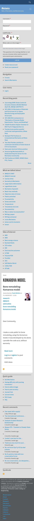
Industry (5, 512)
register (14, 355)
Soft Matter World (10, 263)
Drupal (24, 483)
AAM (6, 235)
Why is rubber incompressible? (14, 212)
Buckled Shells (9, 243)
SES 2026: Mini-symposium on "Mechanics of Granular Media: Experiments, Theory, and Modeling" (16, 120)
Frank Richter (16, 293)
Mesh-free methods (11, 191)
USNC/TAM (8, 266)
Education (6, 503)
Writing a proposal (10, 217)
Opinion (5, 508)
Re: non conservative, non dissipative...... (17, 461)
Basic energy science (11, 240)
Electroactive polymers (12, 250)
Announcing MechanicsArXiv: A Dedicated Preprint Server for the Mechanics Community (15, 153)
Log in (6, 355)
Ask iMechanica (9, 380)
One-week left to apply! (12, 411)
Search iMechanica (11, 80)
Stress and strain (10, 202)
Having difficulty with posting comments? (14, 383)
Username (6, 19)
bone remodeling (9, 306)
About (5, 497)
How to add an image (11, 387)
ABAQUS (6, 301)
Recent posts (7, 495)
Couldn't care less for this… (13, 438)
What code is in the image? (11, 43)
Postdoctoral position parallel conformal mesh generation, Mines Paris (16, 131)
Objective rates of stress (12, 194)
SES (6, 261)
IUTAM (7, 253)
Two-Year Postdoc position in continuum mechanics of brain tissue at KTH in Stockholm (17, 145)
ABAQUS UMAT (9, 174)
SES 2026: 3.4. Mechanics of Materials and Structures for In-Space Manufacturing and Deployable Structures (16, 112)
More (29, 163)
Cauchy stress (9, 179)
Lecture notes (9, 395)
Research (6, 501)
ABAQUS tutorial (10, 176)
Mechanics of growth (11, 189)
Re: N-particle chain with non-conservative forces (14, 455)
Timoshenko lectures (11, 207)
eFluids (7, 268)
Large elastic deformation (13, 184)
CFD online (8, 245)
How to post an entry (11, 389)
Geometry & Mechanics (12, 181)
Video (4, 518)
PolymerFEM (9, 256)
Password (6, 26)
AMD (6, 238)
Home (4, 275)
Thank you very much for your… (15, 443)
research (6, 298)
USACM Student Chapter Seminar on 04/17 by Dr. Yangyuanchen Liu (16, 126)
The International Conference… (15, 416)
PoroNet (7, 258)
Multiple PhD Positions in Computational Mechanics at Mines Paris (16, 138)
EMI (6, 248)
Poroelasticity (9, 199)
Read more (8, 351)
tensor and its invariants (12, 222)
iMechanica (6, 8)
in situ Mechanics (10, 219)
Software (5, 510)
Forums (7, 78)
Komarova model (9, 309)
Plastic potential (10, 196)
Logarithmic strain (10, 186)
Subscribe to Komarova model (3, 369)
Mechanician (7, 505)
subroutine (7, 304)
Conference (6, 514)
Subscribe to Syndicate (3, 474)
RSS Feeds (8, 397)
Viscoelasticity (9, 209)
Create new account (11, 65)
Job (4, 516)
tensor (7, 225)
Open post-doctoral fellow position (16, 149)
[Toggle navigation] (30, 9)
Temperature (9, 204)
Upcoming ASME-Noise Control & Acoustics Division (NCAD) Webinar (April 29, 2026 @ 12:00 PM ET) (16, 105)
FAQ (6, 400)
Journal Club (9, 392)
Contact (5, 499)
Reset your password (11, 67)
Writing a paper (10, 214)
